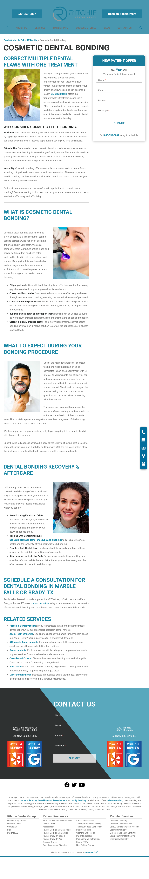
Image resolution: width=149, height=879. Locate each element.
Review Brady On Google (54, 837)
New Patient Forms (85, 846)
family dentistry (79, 802)
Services (40, 28)
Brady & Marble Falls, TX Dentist (21, 41)
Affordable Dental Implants (23, 643)
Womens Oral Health (85, 834)
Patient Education (84, 837)
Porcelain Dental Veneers (22, 627)
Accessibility (48, 828)
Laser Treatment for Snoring (122, 837)
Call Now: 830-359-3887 (25, 737)
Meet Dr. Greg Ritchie (16, 822)
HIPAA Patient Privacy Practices (57, 822)
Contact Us (124, 28)
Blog (107, 28)
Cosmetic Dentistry (118, 822)
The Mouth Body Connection (89, 828)
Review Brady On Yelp (52, 840)
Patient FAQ (12, 834)
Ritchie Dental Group (21, 817)
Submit (119, 124)
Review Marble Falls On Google (56, 831)
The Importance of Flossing (88, 825)
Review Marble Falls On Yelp (55, 834)
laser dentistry (60, 802)
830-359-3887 (27, 14)
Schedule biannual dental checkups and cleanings (35, 541)
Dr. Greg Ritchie (59, 95)
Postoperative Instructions (88, 840)
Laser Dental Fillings (20, 676)
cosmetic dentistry (28, 802)
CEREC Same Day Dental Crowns (124, 828)
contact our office (40, 604)
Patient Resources (55, 817)
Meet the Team (14, 825)
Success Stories (86, 28)
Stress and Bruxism (85, 822)
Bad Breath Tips (83, 831)
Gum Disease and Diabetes (55, 846)
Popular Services (122, 817)
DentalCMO (91, 854)
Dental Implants (17, 651)
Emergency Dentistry (119, 840)
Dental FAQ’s (82, 843)
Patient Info (60, 28)
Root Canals (15, 668)
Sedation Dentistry (118, 831)
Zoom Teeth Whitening (21, 635)
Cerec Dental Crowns (20, 659)
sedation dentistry (115, 802)
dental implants (45, 802)
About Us (22, 28)
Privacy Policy (49, 825)
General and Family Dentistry (123, 834)
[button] (140, 28)
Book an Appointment (122, 14)
